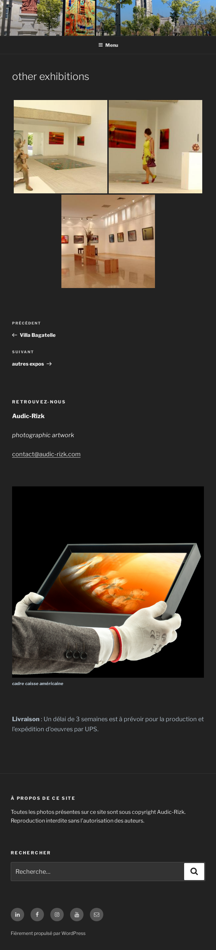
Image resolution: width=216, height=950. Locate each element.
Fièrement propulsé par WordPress (48, 933)
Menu (108, 45)
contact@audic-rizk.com (46, 454)
